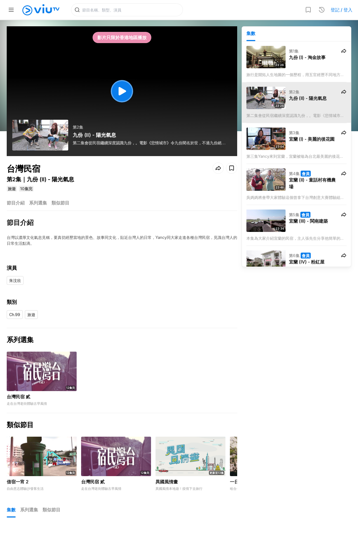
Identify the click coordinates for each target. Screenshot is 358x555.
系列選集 (38, 203)
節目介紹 (16, 203)
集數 (250, 34)
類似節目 (60, 203)
